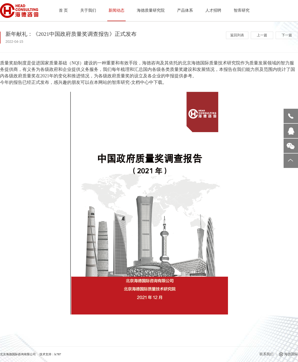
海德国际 (291, 354)
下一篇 (287, 35)
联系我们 (266, 354)
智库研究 (242, 10)
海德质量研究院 (151, 10)
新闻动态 (116, 10)
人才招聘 (213, 10)
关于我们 (88, 10)
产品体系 (185, 10)
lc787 (57, 354)
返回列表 (237, 35)
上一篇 (262, 35)
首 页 (63, 10)
